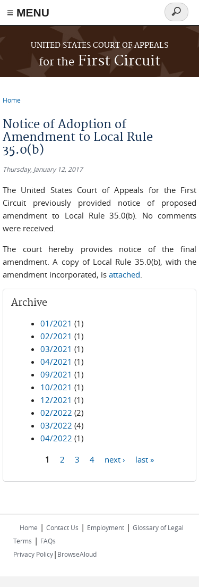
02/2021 (56, 336)
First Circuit (100, 61)
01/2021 (56, 323)
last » (144, 459)
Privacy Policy (33, 554)
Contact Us (62, 527)
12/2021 (56, 400)
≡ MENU (28, 12)
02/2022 (56, 412)
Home (12, 100)
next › (115, 459)
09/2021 (56, 374)
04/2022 (56, 438)
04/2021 (56, 361)
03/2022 (56, 425)
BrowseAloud (77, 554)
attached (124, 274)
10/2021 (56, 387)
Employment (105, 527)
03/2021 (56, 348)
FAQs (48, 540)
